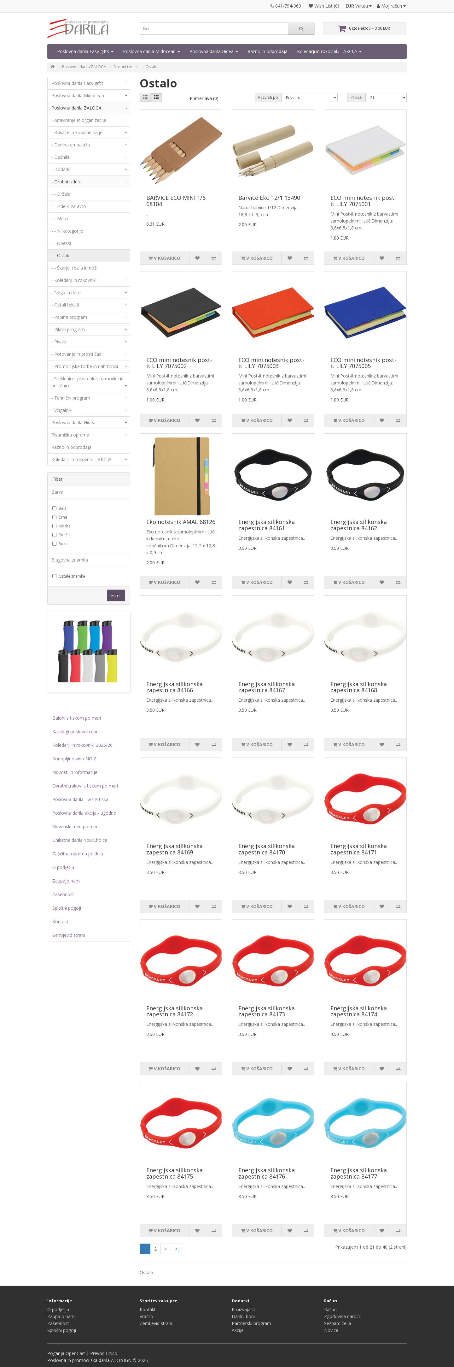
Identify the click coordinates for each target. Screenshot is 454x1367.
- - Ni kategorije (67, 231)
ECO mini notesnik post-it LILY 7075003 (271, 363)
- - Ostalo (61, 256)
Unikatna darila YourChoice (79, 840)
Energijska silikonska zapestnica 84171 (358, 849)
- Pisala (90, 342)
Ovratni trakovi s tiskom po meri (85, 786)
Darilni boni (243, 1316)
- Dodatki (90, 169)
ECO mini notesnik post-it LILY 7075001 (363, 201)
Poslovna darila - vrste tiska (80, 799)
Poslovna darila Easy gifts (85, 51)
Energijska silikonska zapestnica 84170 (266, 849)
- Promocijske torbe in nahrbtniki (90, 366)
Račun (330, 1309)
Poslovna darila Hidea (213, 51)
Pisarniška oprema (90, 435)
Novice (331, 1330)
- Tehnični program (90, 398)
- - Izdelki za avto (68, 206)
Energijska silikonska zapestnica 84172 (174, 1011)
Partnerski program (251, 1323)
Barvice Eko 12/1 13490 (269, 197)
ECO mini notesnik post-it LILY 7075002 (179, 363)
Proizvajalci (243, 1309)
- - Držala (60, 194)
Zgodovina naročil (342, 1316)
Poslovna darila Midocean (151, 51)
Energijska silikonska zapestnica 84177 (358, 1173)
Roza (59, 543)
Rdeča (61, 535)
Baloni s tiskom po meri (76, 718)
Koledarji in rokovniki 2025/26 (82, 745)
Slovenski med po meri (75, 826)
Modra (61, 526)
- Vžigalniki (90, 410)
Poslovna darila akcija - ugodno (84, 813)
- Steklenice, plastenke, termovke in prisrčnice (90, 384)
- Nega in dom (90, 293)
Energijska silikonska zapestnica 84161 (266, 525)
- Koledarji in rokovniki (90, 280)
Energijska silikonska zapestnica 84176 (266, 1173)
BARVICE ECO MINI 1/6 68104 (176, 201)
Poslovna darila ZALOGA (84, 66)
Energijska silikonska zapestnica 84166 (174, 687)
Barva (57, 492)
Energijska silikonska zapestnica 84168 (358, 687)
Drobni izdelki (126, 66)
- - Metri (59, 219)
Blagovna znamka (69, 560)
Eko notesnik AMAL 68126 (180, 522)
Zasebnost (63, 894)
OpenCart (75, 1353)
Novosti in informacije (74, 772)
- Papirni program (90, 317)
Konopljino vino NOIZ (74, 759)
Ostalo (152, 66)
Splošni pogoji (66, 908)
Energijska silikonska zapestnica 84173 (266, 1011)
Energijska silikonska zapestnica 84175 (174, 1173)
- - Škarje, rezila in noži (74, 268)
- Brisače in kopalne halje (90, 133)
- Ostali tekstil (90, 305)
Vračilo (146, 1316)
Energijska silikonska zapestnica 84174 (358, 1011)
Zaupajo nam (66, 881)
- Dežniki (90, 157)
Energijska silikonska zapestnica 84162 (358, 525)
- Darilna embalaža (90, 145)
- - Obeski (61, 243)
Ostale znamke (68, 576)
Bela (59, 508)
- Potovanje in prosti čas (90, 354)
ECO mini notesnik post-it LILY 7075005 (363, 363)
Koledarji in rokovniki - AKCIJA (329, 51)
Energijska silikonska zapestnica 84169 (174, 849)
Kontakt (60, 921)
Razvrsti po (268, 97)
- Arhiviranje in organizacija (90, 120)
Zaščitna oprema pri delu (77, 854)
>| (177, 1249)
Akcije (238, 1330)
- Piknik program (90, 330)
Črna (59, 517)
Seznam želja (337, 1323)
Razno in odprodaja (267, 51)
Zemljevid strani (68, 935)
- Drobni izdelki (90, 182)
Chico (111, 1353)
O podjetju (63, 867)
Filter (116, 595)
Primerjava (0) (204, 98)
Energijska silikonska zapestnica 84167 (266, 687)
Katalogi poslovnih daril (76, 731)
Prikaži (356, 97)
